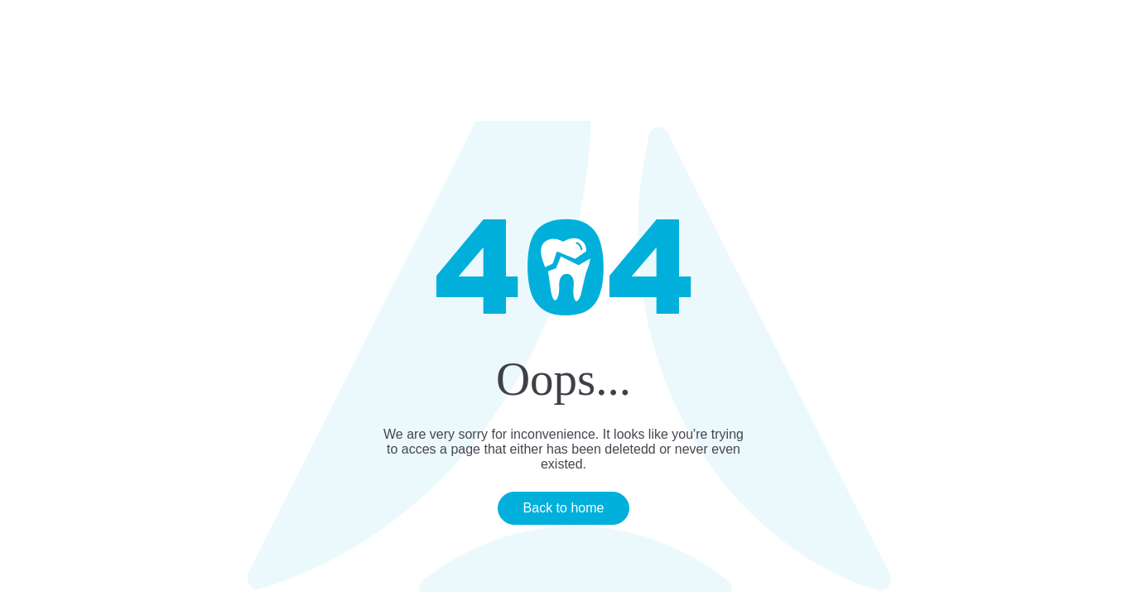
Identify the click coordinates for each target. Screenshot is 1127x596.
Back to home (563, 508)
